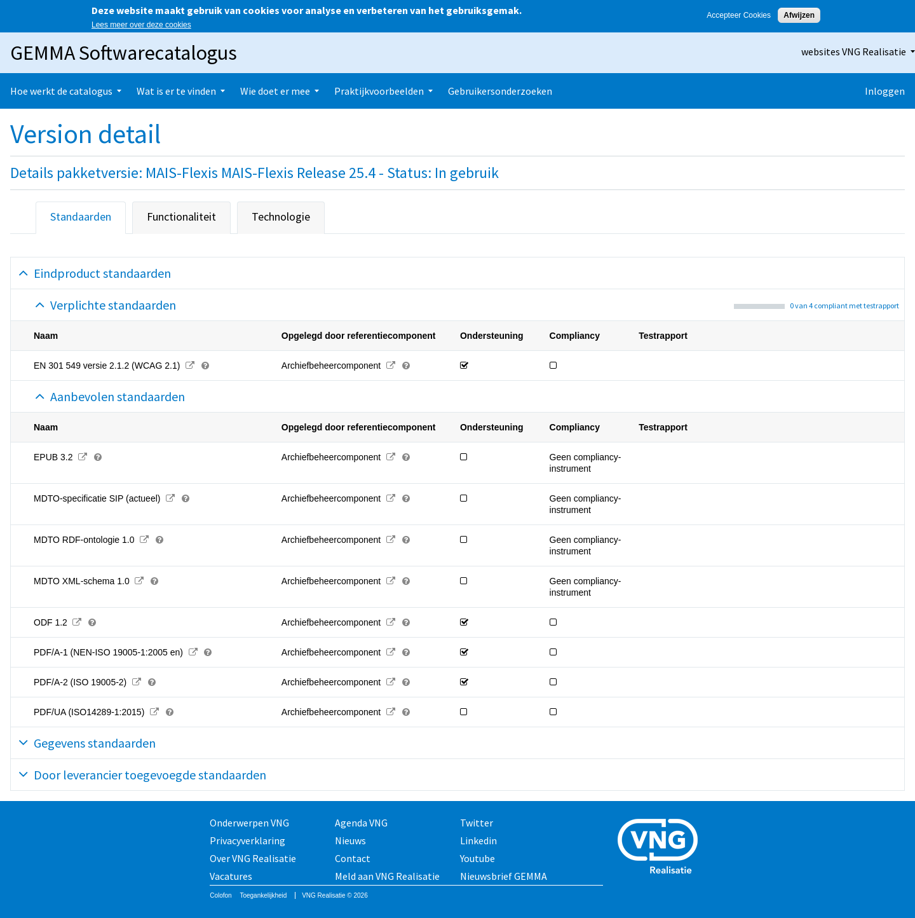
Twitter (476, 822)
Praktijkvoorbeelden (379, 91)
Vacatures (231, 876)
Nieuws (350, 840)
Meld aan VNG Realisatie (387, 876)
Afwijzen (799, 15)
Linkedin (478, 840)
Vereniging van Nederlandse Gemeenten (661, 848)
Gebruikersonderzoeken (500, 91)
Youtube (477, 858)
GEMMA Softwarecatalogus (123, 52)
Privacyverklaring (247, 840)
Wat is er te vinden (176, 91)
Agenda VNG (361, 822)
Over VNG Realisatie (253, 858)
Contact (352, 858)
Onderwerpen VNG (249, 822)
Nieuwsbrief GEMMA (503, 876)
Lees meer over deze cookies (141, 24)
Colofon (220, 895)
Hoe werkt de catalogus (61, 91)
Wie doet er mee (275, 91)
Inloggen (885, 91)
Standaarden (80, 216)
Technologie (281, 216)
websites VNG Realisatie (853, 51)
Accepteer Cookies (739, 15)
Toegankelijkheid (263, 895)
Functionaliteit (181, 216)
